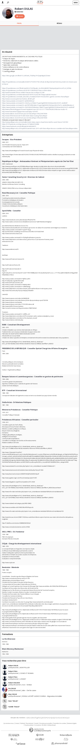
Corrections (37, 725)
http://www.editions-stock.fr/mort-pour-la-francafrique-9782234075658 (24, 114)
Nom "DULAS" (13, 701)
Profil (19, 23)
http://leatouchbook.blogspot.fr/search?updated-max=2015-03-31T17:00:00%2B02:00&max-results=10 (34, 109)
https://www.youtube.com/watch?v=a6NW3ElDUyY (18, 101)
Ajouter (20, 16)
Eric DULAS (12, 688)
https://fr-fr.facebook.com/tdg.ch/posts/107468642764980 (20, 124)
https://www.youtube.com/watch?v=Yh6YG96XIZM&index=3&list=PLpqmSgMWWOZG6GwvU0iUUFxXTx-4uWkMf (38, 107)
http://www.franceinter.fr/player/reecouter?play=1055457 (20, 112)
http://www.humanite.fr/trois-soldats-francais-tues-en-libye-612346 (23, 92)
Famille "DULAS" (14, 707)
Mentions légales (71, 723)
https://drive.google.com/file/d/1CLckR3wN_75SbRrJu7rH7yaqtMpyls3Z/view (26, 76)
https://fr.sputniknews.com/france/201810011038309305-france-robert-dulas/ (26, 90)
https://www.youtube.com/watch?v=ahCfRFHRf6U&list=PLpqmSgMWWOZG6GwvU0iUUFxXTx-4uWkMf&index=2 (38, 105)
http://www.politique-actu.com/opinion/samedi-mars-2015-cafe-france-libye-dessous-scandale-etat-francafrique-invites (39, 128)
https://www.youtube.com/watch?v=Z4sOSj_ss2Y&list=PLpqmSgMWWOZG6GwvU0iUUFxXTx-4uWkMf (34, 103)
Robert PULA (12, 671)
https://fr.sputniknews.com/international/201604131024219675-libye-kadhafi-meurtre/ (29, 95)
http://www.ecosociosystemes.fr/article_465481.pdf (18, 99)
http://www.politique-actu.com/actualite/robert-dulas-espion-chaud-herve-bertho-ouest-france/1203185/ (35, 122)
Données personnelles (46, 723)
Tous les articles (28, 725)
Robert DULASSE (14, 683)
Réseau (59, 23)
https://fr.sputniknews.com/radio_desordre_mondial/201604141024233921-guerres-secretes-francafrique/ (35, 97)
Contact (17, 723)
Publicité (22, 723)
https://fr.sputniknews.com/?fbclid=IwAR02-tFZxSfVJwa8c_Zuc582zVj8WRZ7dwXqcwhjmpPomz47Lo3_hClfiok (36, 88)
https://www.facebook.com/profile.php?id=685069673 (19, 126)
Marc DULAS (12, 694)
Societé (36, 723)
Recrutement (29, 723)
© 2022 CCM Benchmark (49, 725)
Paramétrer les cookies (59, 723)
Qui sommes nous (8, 723)
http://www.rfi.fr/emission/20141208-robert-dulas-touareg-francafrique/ (24, 116)
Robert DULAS (13, 666)
